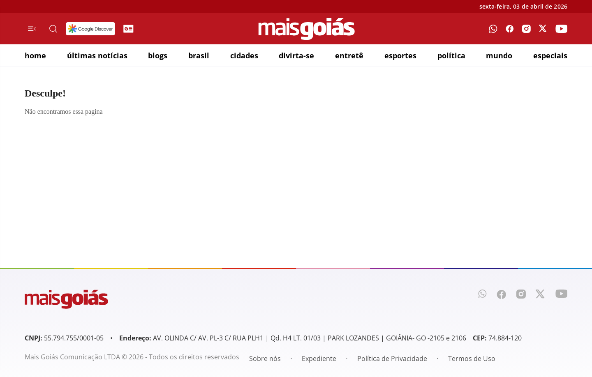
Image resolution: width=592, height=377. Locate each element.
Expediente (319, 358)
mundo (499, 55)
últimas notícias (97, 55)
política (451, 55)
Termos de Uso (471, 358)
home (35, 55)
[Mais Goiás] (307, 29)
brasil (198, 55)
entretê (349, 55)
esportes (400, 55)
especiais (550, 55)
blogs (157, 55)
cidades (244, 55)
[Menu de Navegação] (32, 29)
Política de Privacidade (392, 358)
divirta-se (296, 55)
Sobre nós (265, 358)
